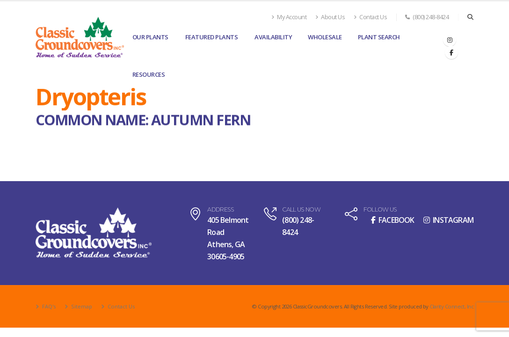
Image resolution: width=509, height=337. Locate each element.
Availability (273, 37)
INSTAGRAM (448, 220)
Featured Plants (211, 37)
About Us (330, 17)
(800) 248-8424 (427, 17)
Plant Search (379, 37)
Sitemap (81, 306)
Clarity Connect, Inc (451, 306)
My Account (288, 17)
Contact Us (370, 17)
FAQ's (48, 306)
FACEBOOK (392, 220)
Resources (148, 74)
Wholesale (325, 37)
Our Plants (150, 37)
